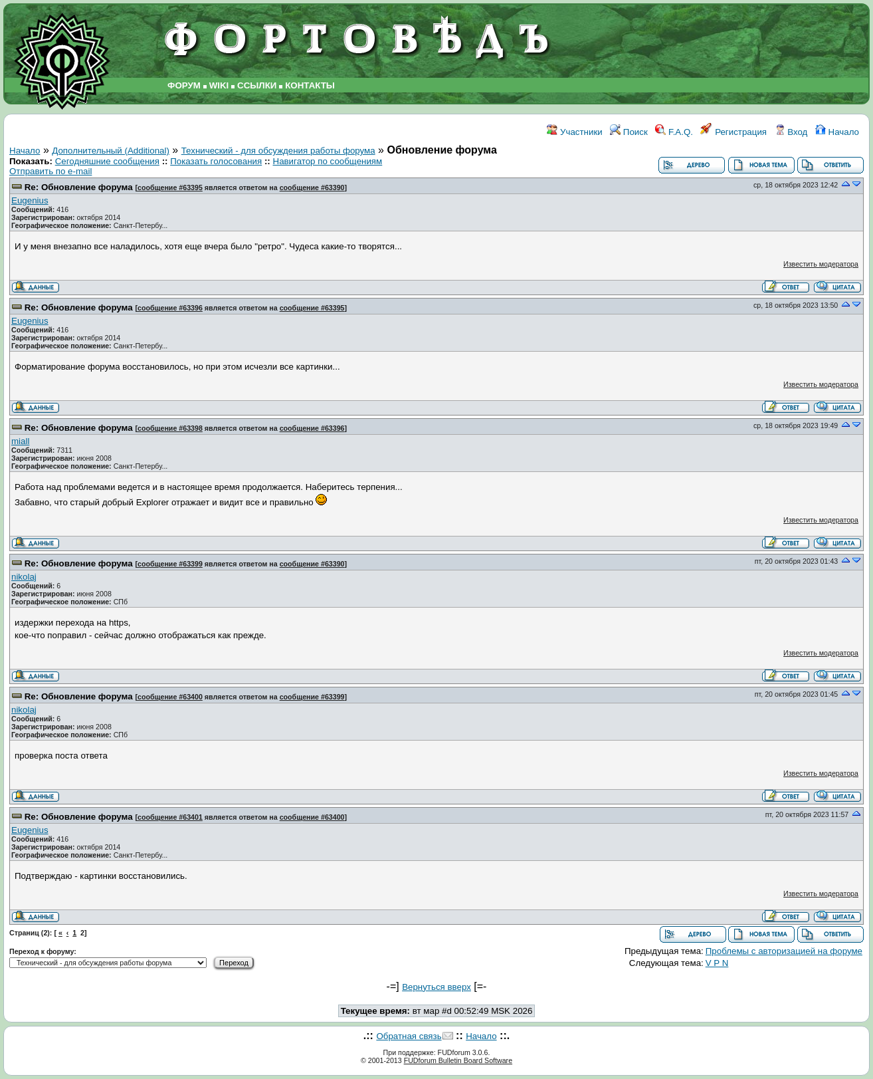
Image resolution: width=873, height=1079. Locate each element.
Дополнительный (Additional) (110, 151)
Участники (574, 132)
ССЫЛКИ (256, 85)
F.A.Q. (674, 132)
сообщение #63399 (170, 564)
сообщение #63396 (170, 308)
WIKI (219, 85)
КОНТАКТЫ (310, 85)
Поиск (629, 132)
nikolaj (24, 577)
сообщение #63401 (170, 817)
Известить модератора (820, 264)
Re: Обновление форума (79, 187)
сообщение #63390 (312, 187)
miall (20, 441)
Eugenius (29, 200)
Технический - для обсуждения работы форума (278, 151)
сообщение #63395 (170, 187)
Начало (837, 132)
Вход (791, 132)
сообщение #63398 (170, 428)
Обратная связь (408, 1036)
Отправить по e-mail (50, 171)
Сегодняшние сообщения (107, 161)
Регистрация (733, 132)
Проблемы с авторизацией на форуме (784, 951)
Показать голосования (216, 161)
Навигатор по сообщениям (328, 161)
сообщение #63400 (170, 697)
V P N (717, 963)
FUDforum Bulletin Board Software (458, 1060)
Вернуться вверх (436, 987)
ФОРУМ (184, 85)
